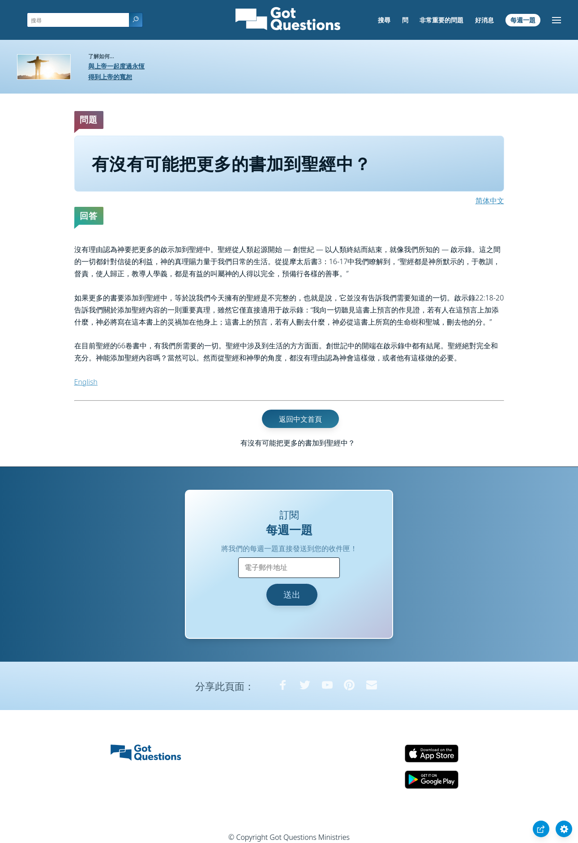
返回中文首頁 (300, 419)
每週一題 (522, 20)
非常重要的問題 (441, 20)
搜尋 (384, 20)
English (86, 382)
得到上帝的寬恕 (110, 77)
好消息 (484, 20)
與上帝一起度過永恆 (116, 66)
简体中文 (489, 200)
